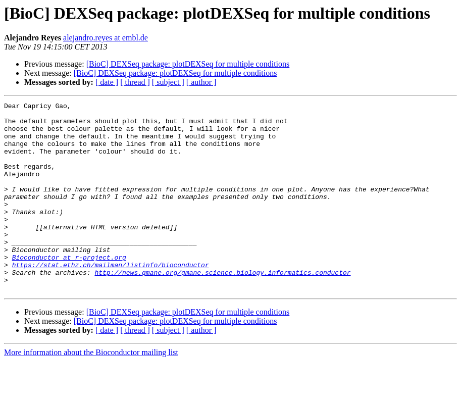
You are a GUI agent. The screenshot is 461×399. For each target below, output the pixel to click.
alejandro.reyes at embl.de (105, 37)
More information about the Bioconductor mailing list (91, 390)
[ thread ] (135, 82)
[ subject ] (168, 82)
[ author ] (201, 82)
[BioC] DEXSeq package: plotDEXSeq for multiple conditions (188, 64)
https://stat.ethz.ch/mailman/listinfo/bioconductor (110, 298)
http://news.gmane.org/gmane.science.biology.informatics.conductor (222, 307)
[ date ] (106, 82)
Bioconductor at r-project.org (69, 288)
